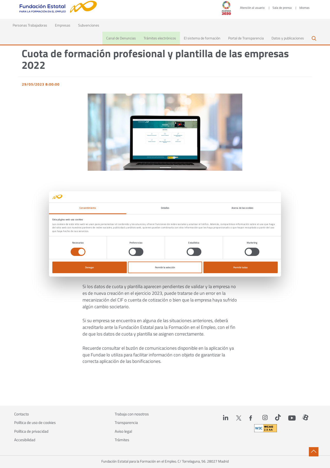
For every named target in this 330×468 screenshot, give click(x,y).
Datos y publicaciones (287, 38)
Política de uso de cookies (35, 422)
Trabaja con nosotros (132, 414)
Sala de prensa (282, 7)
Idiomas (304, 7)
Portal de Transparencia (246, 38)
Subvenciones (88, 25)
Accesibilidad (24, 440)
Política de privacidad (31, 431)
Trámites (122, 440)
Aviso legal (123, 431)
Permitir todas (240, 267)
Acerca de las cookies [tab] (242, 208)
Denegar (89, 267)
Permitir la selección (165, 267)
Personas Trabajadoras (32, 25)
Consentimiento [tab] (87, 208)
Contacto (21, 414)
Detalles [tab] (165, 208)
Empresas (62, 25)
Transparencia (126, 422)
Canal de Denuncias (121, 38)
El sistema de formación (202, 38)
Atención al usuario (252, 7)
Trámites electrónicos (160, 38)
